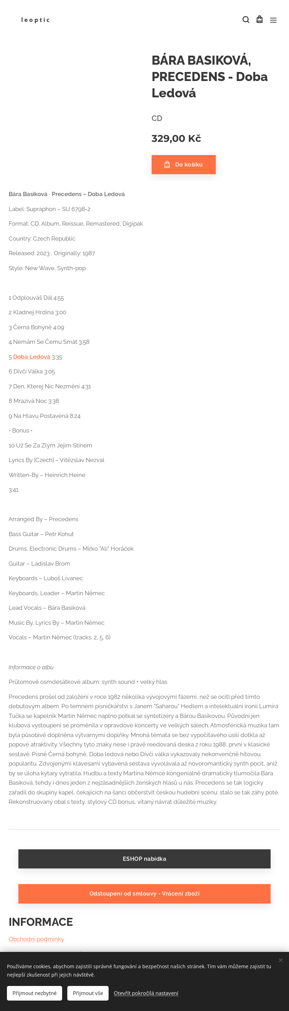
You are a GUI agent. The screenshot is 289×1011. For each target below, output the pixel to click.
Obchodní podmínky (36, 939)
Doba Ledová (31, 356)
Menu (273, 20)
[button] (245, 20)
